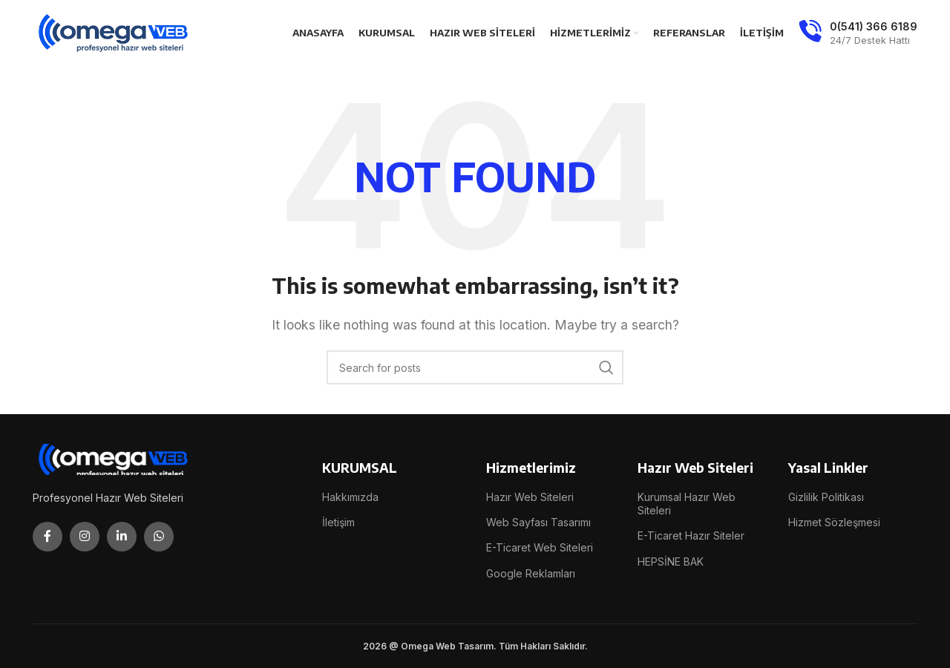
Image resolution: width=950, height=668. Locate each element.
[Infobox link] (858, 33)
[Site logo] (114, 31)
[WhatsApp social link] (159, 536)
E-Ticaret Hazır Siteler (691, 535)
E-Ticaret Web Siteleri (539, 547)
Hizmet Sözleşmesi (834, 522)
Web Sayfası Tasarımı (538, 522)
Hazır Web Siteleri (530, 497)
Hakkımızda (350, 497)
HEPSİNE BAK (671, 561)
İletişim (338, 522)
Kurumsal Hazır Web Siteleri (687, 504)
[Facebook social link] (47, 536)
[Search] (475, 367)
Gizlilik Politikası (826, 497)
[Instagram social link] (84, 536)
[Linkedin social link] (122, 536)
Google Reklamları (530, 573)
